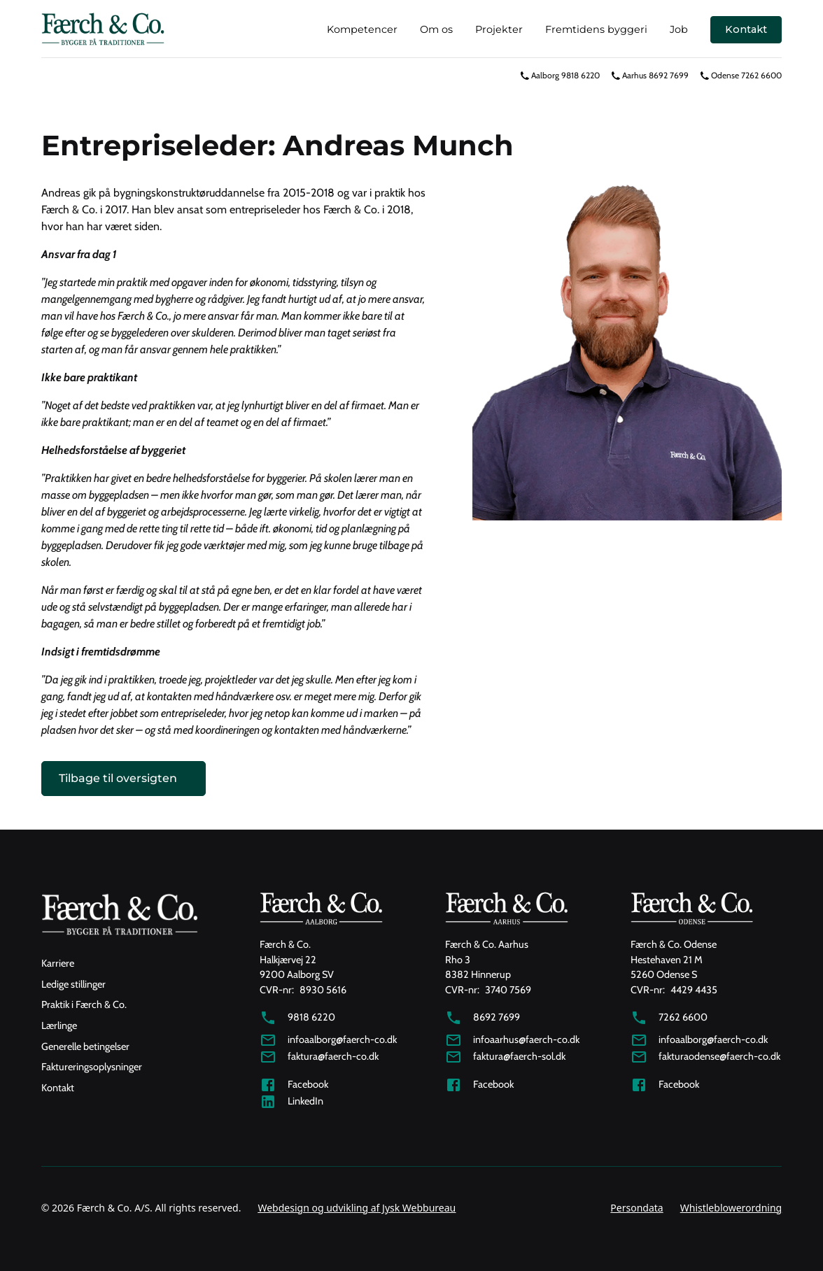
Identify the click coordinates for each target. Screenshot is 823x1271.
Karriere (57, 963)
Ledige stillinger (73, 984)
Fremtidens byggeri (596, 29)
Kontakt (746, 29)
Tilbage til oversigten (118, 778)
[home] (102, 29)
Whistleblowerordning (731, 1207)
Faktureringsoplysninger (91, 1066)
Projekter (499, 29)
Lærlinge (59, 1025)
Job (679, 29)
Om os (436, 29)
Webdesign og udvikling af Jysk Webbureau (357, 1207)
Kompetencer (362, 29)
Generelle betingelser (85, 1046)
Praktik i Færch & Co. (84, 1004)
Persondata (636, 1207)
